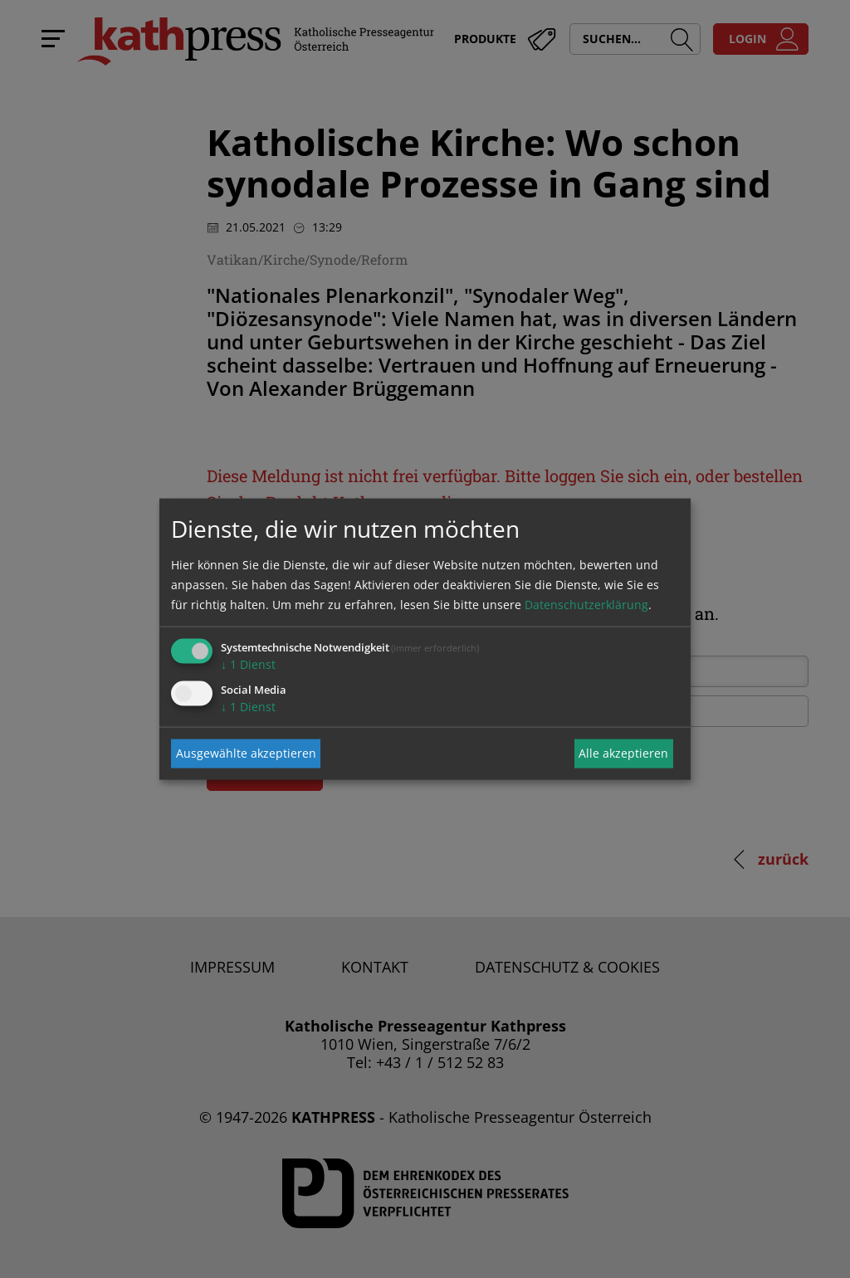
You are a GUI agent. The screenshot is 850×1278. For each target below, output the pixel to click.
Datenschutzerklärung (586, 604)
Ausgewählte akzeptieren (246, 753)
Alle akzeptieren (623, 753)
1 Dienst (248, 663)
